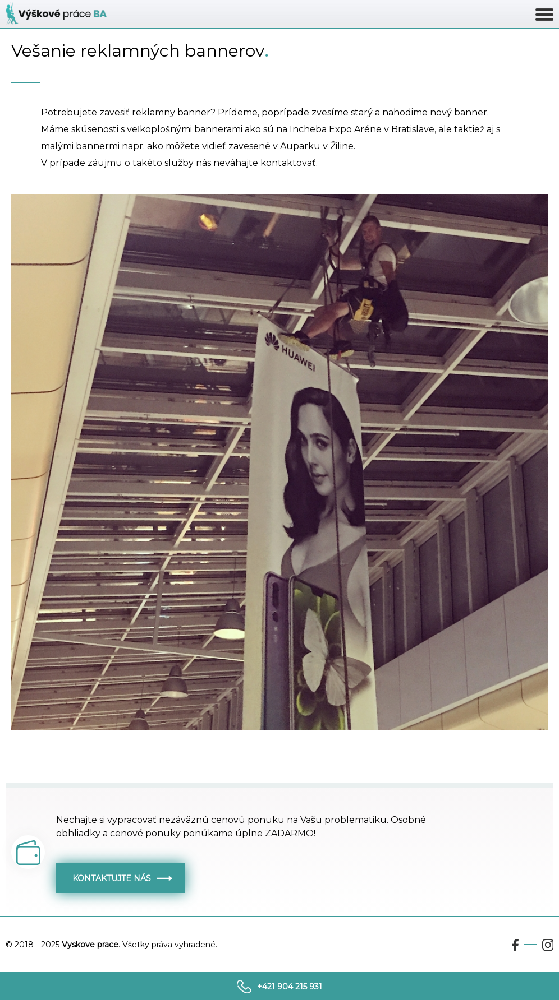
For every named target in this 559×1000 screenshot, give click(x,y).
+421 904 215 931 (289, 987)
